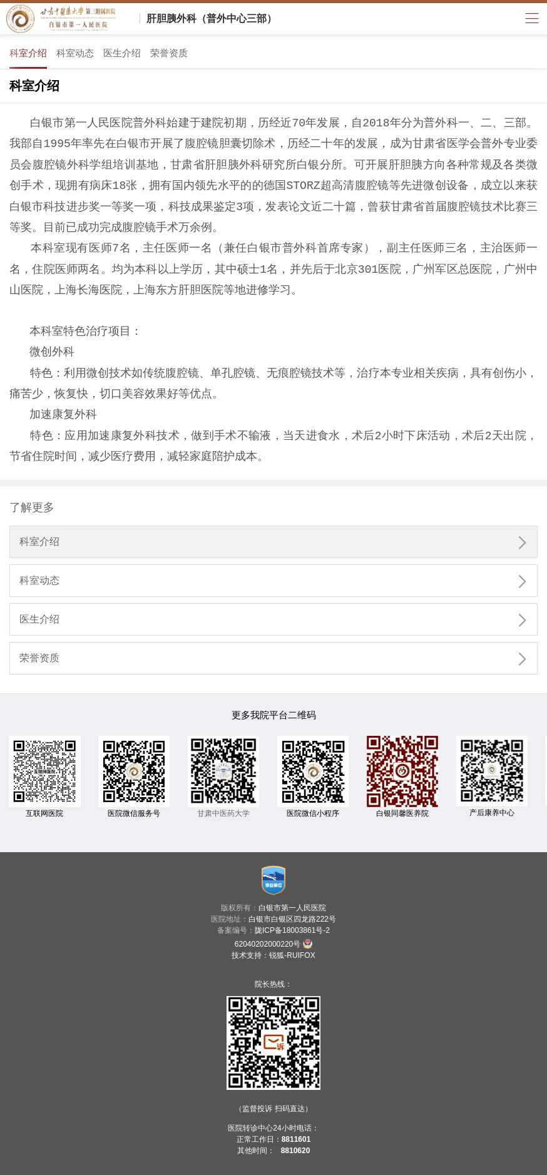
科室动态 (75, 53)
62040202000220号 (273, 943)
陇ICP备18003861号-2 (292, 930)
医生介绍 (122, 53)
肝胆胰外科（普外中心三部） (211, 18)
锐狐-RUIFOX (292, 955)
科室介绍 (28, 53)
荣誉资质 (169, 53)
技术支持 (247, 955)
